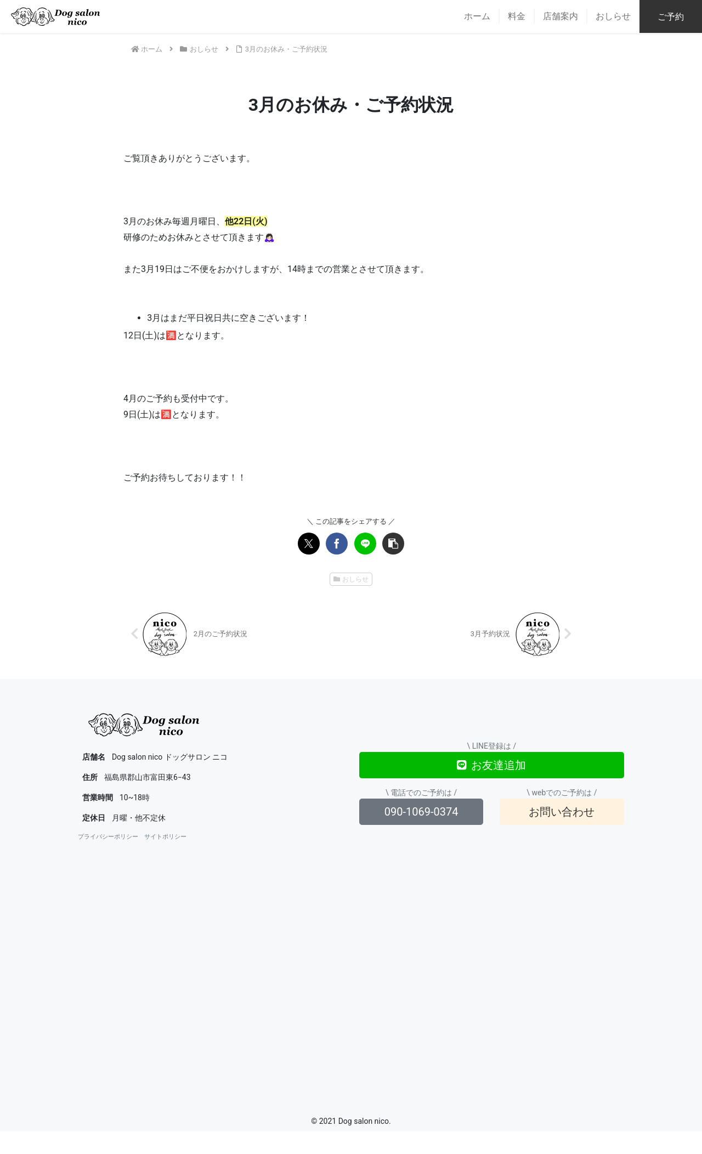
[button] (393, 544)
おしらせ (351, 579)
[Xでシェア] (309, 544)
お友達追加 (491, 765)
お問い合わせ (562, 811)
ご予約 (671, 17)
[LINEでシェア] (365, 544)
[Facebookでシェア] (337, 544)
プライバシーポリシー (108, 836)
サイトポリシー (165, 836)
